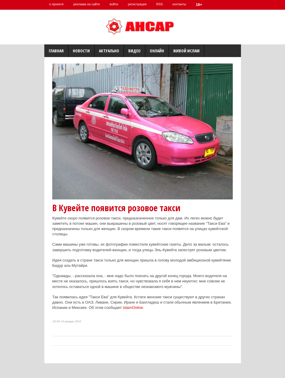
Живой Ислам (186, 51)
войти (113, 4)
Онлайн (157, 51)
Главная (56, 51)
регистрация (137, 4)
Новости (81, 51)
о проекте (56, 4)
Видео (134, 51)
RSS (159, 4)
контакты (179, 4)
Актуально (109, 51)
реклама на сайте (86, 4)
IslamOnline (133, 307)
